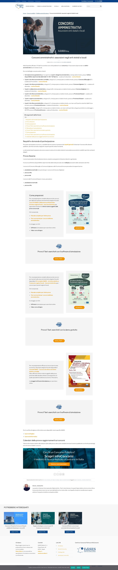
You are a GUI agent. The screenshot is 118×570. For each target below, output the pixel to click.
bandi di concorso (77, 479)
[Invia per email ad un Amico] (60, 474)
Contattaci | (84, 1)
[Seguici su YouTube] (101, 1)
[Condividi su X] (57, 474)
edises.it (40, 551)
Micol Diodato (67, 62)
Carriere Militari (77, 6)
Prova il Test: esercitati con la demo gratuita (38, 130)
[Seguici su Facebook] (95, 1)
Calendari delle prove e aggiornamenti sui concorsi (40, 136)
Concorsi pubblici (31, 13)
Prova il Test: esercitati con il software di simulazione (40, 126)
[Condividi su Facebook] (55, 474)
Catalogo (24, 1)
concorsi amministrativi (86, 479)
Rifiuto (78, 567)
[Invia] (100, 6)
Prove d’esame (30, 121)
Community (90, 1)
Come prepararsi (31, 124)
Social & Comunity (62, 549)
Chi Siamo (18, 1)
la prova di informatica (31, 436)
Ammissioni (37, 1)
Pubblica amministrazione (42, 13)
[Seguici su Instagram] (97, 1)
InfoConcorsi (31, 1)
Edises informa (30, 6)
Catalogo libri (61, 552)
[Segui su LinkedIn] (100, 1)
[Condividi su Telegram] (63, 474)
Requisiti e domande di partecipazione (36, 119)
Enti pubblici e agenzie (55, 479)
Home (24, 13)
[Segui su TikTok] (98, 1)
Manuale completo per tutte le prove (41, 215)
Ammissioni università (63, 555)
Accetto (73, 567)
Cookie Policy (85, 567)
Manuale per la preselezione (34, 128)
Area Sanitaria (65, 6)
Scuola (56, 6)
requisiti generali (68, 144)
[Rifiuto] (116, 568)
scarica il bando (76, 77)
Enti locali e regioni (46, 479)
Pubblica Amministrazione (45, 6)
